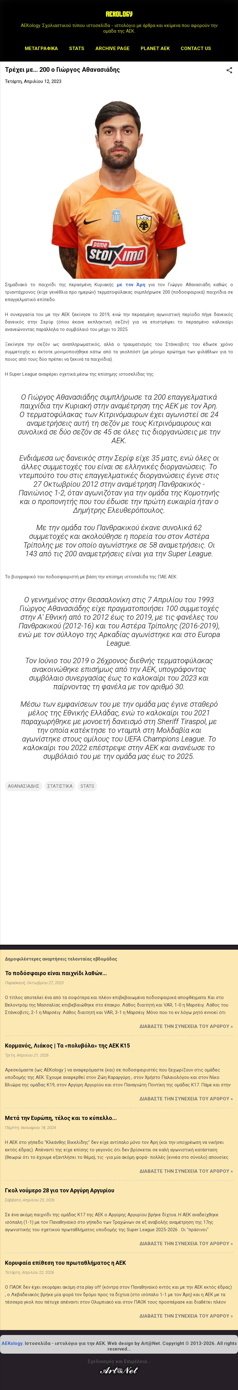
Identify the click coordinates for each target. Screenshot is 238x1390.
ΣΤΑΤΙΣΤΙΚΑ (60, 786)
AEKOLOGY (119, 15)
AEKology (12, 1343)
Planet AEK (155, 48)
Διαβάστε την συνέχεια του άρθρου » (186, 1026)
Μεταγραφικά (41, 48)
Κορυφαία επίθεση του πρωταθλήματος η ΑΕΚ (65, 1262)
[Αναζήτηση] (229, 16)
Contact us (196, 48)
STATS (76, 48)
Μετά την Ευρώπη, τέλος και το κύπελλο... (61, 1118)
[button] (229, 71)
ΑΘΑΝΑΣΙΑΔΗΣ (23, 786)
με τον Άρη (131, 284)
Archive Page (112, 48)
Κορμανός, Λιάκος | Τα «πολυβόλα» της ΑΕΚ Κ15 (67, 1045)
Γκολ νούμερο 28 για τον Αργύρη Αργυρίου (59, 1190)
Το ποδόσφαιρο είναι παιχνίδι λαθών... (56, 973)
